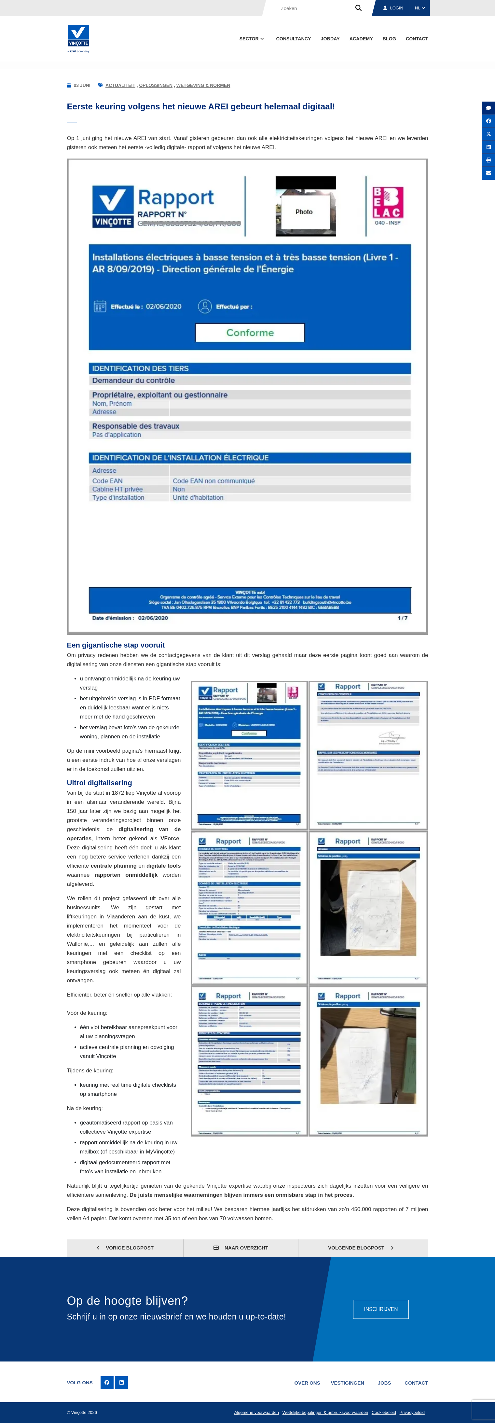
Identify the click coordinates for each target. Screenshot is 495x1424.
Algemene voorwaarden (255, 1413)
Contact (417, 38)
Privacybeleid (411, 1413)
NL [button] (420, 8)
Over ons (305, 1383)
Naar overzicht (240, 1247)
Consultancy (293, 38)
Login (393, 8)
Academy (361, 38)
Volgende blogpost (360, 1247)
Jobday (330, 38)
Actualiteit (120, 85)
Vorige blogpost (125, 1247)
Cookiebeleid (383, 1413)
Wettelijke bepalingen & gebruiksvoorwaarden (324, 1413)
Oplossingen (155, 85)
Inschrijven (380, 1309)
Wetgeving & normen (203, 85)
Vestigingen (346, 1383)
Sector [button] (252, 38)
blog (389, 38)
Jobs (383, 1383)
